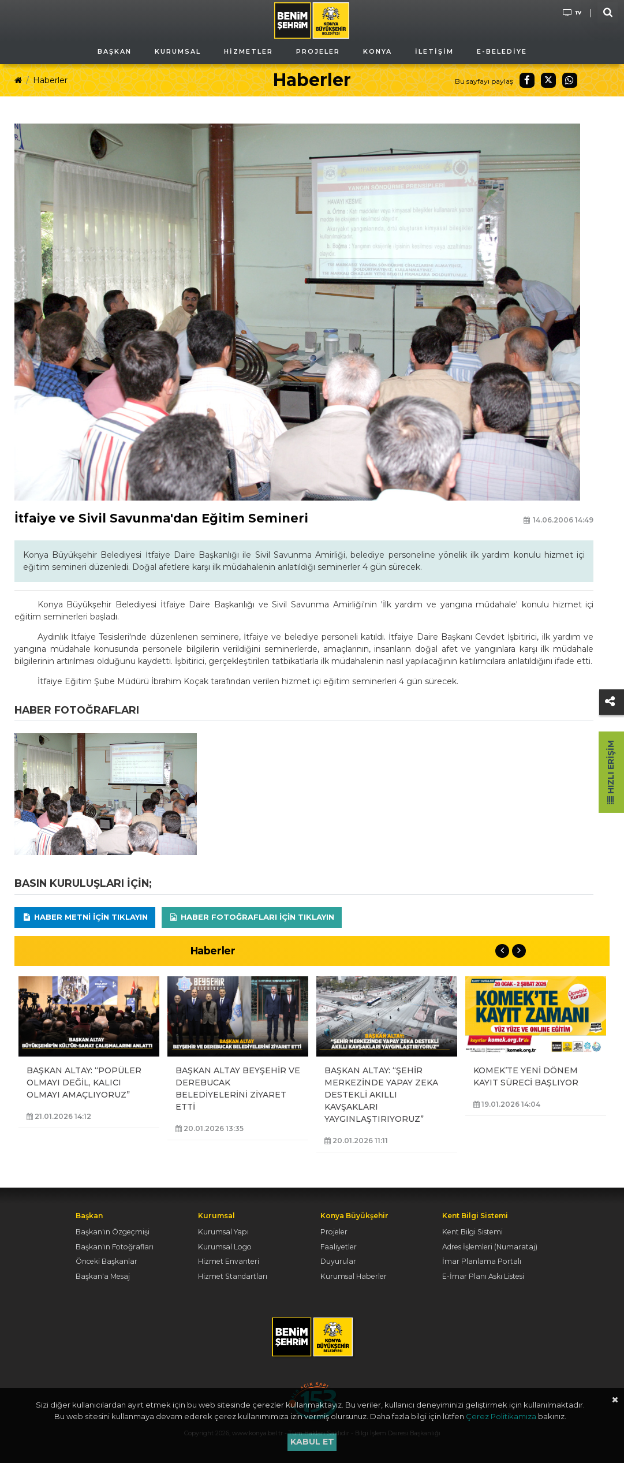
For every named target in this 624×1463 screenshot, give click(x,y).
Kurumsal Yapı (223, 1231)
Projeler (334, 1231)
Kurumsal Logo (225, 1246)
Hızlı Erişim (611, 772)
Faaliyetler (338, 1246)
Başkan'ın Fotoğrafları (115, 1246)
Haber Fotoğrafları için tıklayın (251, 916)
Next (519, 951)
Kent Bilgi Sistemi (472, 1231)
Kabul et (312, 1441)
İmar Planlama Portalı (481, 1261)
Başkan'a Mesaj (103, 1276)
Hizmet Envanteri (228, 1261)
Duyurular (338, 1261)
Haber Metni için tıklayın (85, 916)
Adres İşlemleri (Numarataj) (489, 1246)
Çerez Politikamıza (501, 1416)
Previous (502, 951)
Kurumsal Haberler (353, 1276)
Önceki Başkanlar (106, 1261)
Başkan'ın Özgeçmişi (113, 1231)
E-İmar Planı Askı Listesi (483, 1276)
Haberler (50, 80)
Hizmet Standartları (232, 1276)
